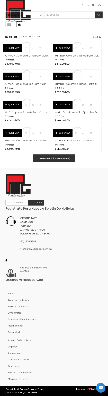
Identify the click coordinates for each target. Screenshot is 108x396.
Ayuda (11, 293)
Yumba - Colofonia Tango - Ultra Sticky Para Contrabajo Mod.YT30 (77, 84)
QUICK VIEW (12, 48)
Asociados (14, 353)
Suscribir (36, 202)
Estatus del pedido (18, 306)
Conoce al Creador (19, 359)
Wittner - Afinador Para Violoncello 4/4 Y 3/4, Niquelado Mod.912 (77, 140)
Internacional (15, 325)
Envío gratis (14, 312)
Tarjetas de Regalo (19, 300)
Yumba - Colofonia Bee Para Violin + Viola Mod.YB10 (27, 84)
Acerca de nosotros (19, 340)
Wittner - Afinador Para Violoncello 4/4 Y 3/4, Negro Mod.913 (27, 140)
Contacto (13, 366)
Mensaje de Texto (18, 379)
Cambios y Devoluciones (22, 319)
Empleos (12, 346)
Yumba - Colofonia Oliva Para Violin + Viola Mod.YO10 (27, 55)
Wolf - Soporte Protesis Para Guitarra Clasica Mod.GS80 (27, 112)
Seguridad (14, 332)
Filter (11, 36)
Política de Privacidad (20, 372)
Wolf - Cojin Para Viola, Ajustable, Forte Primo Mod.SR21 (77, 112)
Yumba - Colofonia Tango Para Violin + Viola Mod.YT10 (77, 55)
